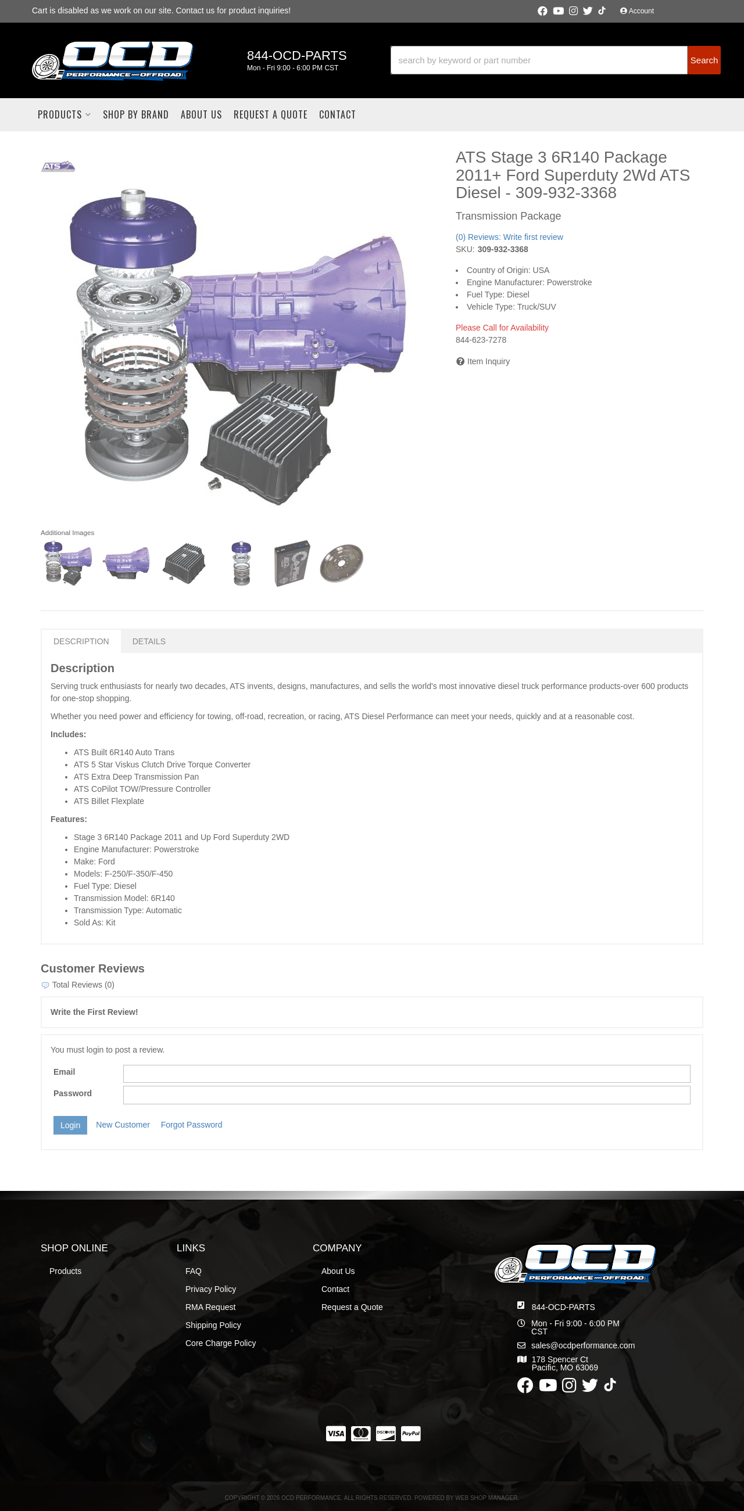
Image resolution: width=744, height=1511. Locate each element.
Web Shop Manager (486, 1498)
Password (72, 1093)
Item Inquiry (488, 361)
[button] (556, 60)
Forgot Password (192, 1124)
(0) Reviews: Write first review (509, 237)
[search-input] (539, 60)
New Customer (123, 1124)
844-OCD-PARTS (563, 1307)
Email (64, 1071)
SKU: (465, 249)
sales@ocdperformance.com (583, 1345)
